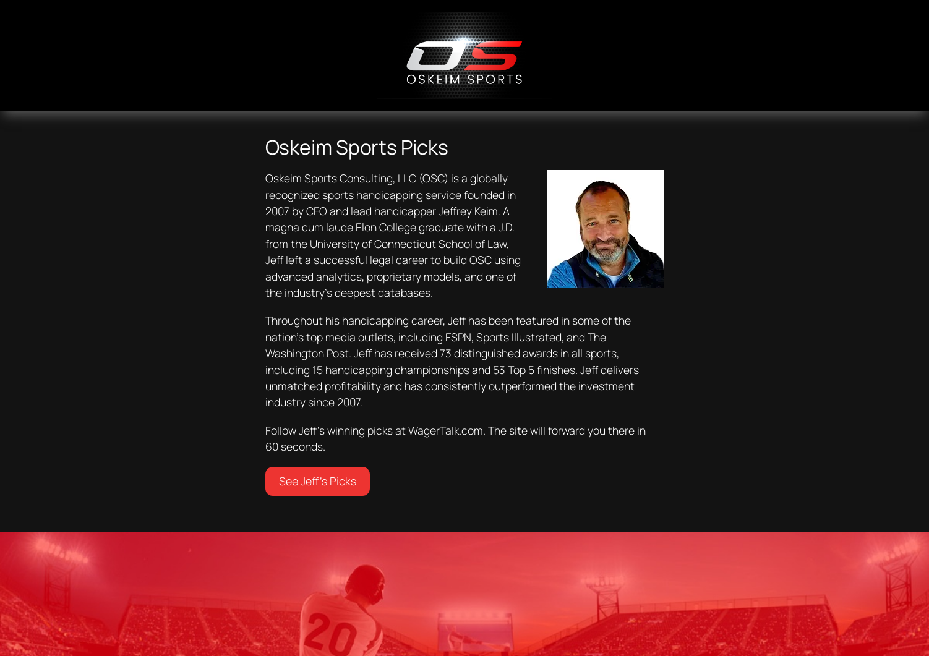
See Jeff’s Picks (317, 481)
